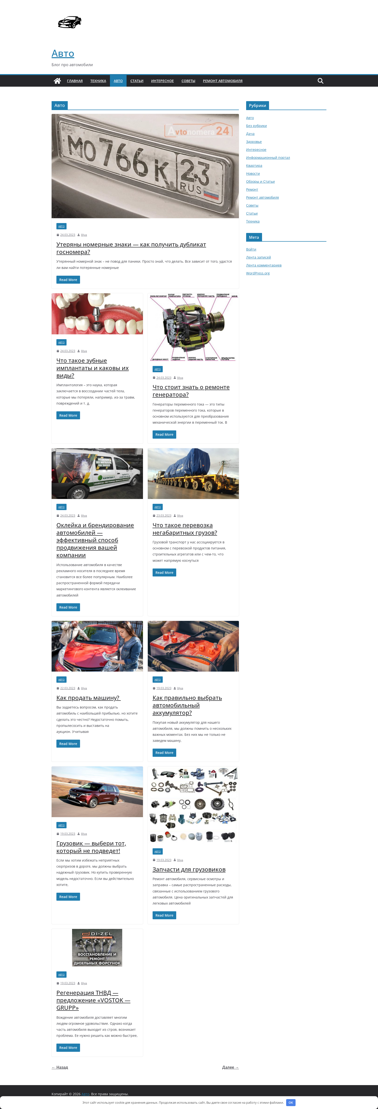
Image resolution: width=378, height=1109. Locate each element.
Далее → (230, 1067)
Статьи (136, 80)
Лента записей (258, 257)
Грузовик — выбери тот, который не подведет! (91, 847)
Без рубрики (256, 125)
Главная (75, 80)
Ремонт (252, 189)
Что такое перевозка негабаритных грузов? (185, 528)
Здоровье (254, 141)
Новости (253, 173)
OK (291, 1102)
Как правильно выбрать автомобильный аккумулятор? (187, 705)
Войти (251, 249)
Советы (188, 80)
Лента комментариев (264, 265)
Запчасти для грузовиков (189, 869)
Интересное (162, 80)
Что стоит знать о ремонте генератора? (191, 390)
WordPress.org (258, 273)
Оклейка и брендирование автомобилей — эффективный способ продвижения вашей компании (95, 540)
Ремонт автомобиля (223, 80)
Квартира (254, 165)
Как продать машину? (88, 698)
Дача (250, 133)
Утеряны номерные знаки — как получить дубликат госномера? (131, 248)
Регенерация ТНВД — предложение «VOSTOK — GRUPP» (93, 1000)
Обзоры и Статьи (260, 181)
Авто (63, 53)
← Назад (60, 1067)
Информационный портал (268, 157)
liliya (84, 235)
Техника (98, 80)
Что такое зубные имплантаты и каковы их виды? (92, 367)
